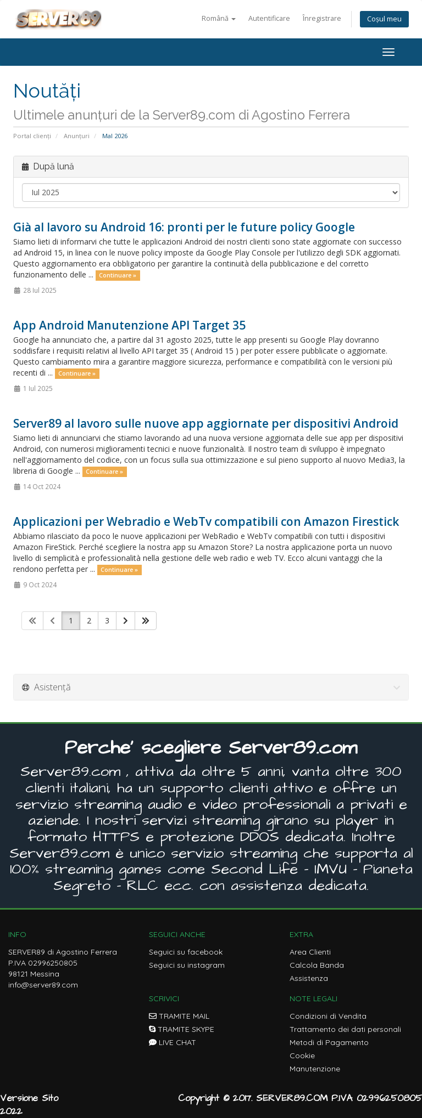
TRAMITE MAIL (179, 1016)
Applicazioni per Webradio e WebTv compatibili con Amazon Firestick (206, 521)
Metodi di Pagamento (329, 1042)
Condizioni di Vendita (328, 1016)
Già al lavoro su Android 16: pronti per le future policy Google (184, 227)
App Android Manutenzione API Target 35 (129, 325)
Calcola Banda (317, 965)
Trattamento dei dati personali (345, 1029)
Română (219, 18)
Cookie (302, 1055)
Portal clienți (32, 136)
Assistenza (309, 978)
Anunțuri (77, 136)
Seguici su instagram (187, 965)
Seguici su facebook (186, 952)
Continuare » (117, 275)
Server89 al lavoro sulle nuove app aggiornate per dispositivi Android (205, 423)
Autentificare (269, 18)
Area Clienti (310, 952)
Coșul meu (384, 19)
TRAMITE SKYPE (181, 1029)
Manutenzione (315, 1069)
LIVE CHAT (172, 1042)
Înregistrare (322, 18)
